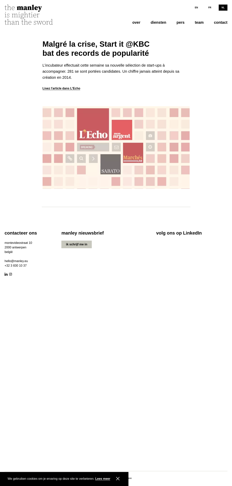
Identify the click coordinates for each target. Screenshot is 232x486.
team (199, 22)
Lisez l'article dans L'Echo (61, 88)
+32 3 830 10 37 (16, 265)
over (136, 22)
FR (209, 7)
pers (180, 22)
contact (220, 22)
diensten (158, 22)
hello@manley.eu (16, 261)
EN (196, 7)
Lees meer (102, 478)
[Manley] (33, 16)
